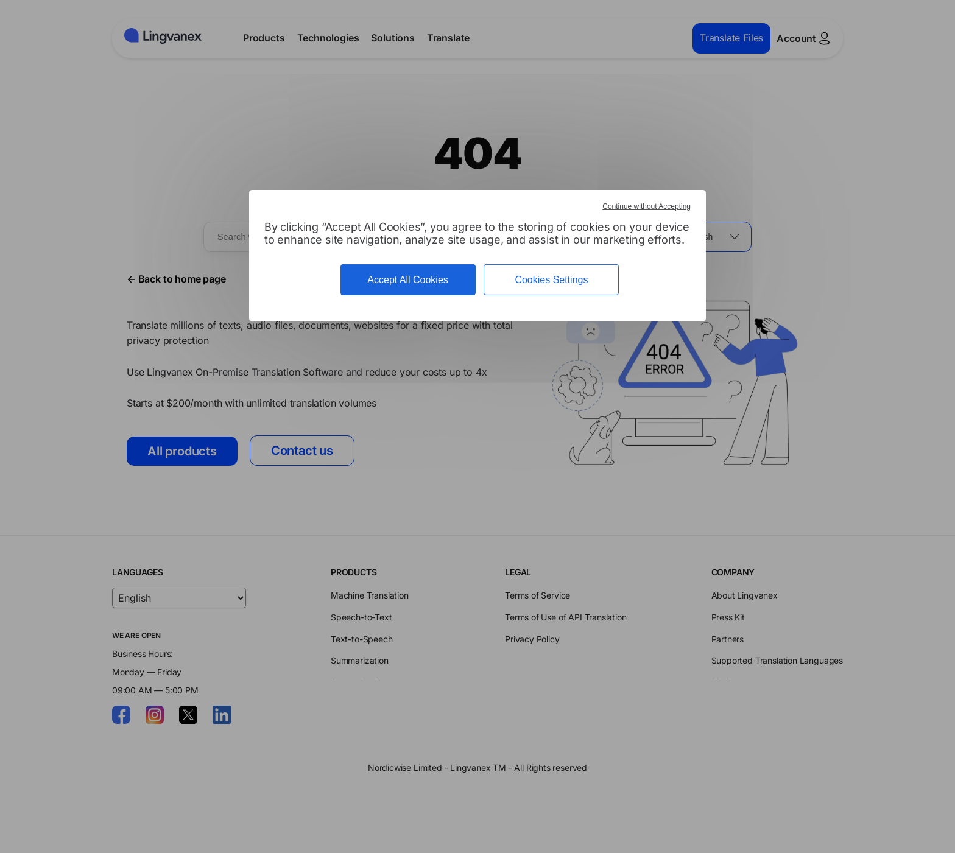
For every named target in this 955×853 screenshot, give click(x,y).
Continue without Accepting (646, 206)
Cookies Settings (551, 280)
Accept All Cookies (407, 280)
